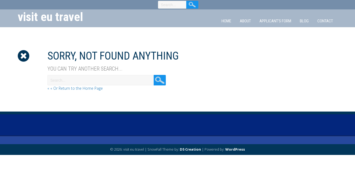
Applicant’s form (275, 21)
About (245, 21)
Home (226, 21)
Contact (325, 21)
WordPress (235, 149)
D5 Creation (190, 149)
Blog (304, 21)
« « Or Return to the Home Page (75, 88)
